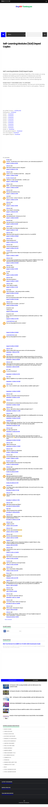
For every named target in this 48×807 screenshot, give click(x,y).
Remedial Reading (8, 753)
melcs (5, 769)
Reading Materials (8, 750)
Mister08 (8, 223)
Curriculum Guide (8, 734)
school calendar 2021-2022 (10, 772)
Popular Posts (12, 683)
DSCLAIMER (35, 683)
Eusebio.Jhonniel (10, 180)
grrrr (7, 372)
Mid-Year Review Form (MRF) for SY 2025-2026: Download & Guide (21, 646)
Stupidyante (8, 423)
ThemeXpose (26, 805)
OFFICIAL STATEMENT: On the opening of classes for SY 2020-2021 (27, 706)
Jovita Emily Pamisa (10, 324)
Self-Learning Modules (9, 757)
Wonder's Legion (10, 463)
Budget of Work (7, 731)
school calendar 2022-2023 (10, 774)
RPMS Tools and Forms (9, 748)
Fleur (7, 379)
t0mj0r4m (8, 543)
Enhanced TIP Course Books (10, 741)
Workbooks (6, 762)
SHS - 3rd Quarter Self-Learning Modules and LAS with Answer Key (27, 700)
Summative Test (7, 760)
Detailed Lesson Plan (9, 736)
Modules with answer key (10, 743)
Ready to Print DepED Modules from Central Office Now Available (26, 718)
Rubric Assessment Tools (10, 755)
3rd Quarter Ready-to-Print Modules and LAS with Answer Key (26, 693)
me (7, 274)
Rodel (7, 292)
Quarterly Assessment (9, 746)
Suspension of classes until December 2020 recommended (25, 712)
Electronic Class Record (9, 738)
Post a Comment (8, 622)
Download (13, 115)
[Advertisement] (24, 20)
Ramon (7, 576)
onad (7, 198)
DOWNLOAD (17, 113)
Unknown (8, 168)
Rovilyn (7, 162)
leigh (7, 511)
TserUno (8, 253)
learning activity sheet (9, 767)
